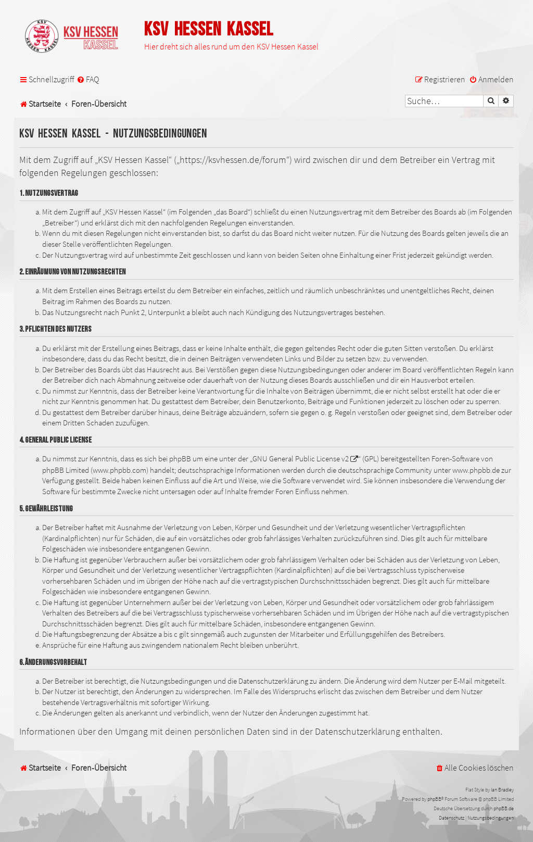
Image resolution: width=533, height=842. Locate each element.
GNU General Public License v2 (300, 458)
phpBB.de (503, 808)
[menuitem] (88, 79)
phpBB (434, 799)
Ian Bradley (502, 789)
